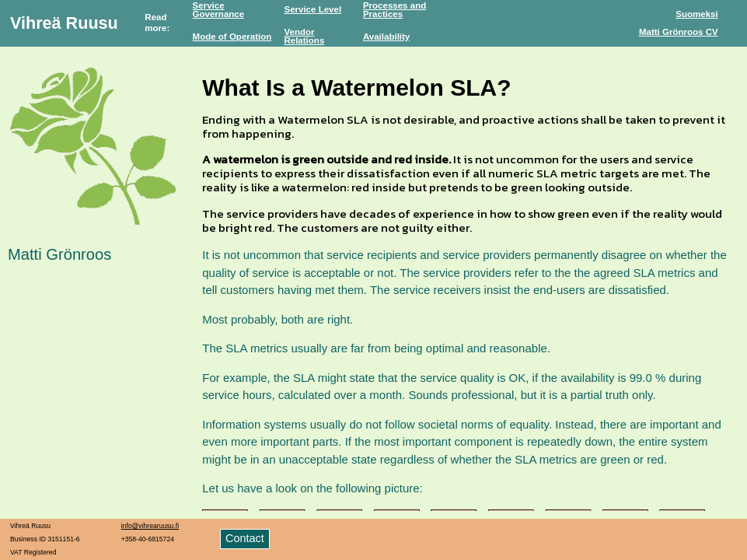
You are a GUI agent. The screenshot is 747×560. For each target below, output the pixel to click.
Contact (244, 538)
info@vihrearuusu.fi (150, 526)
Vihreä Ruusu (64, 23)
